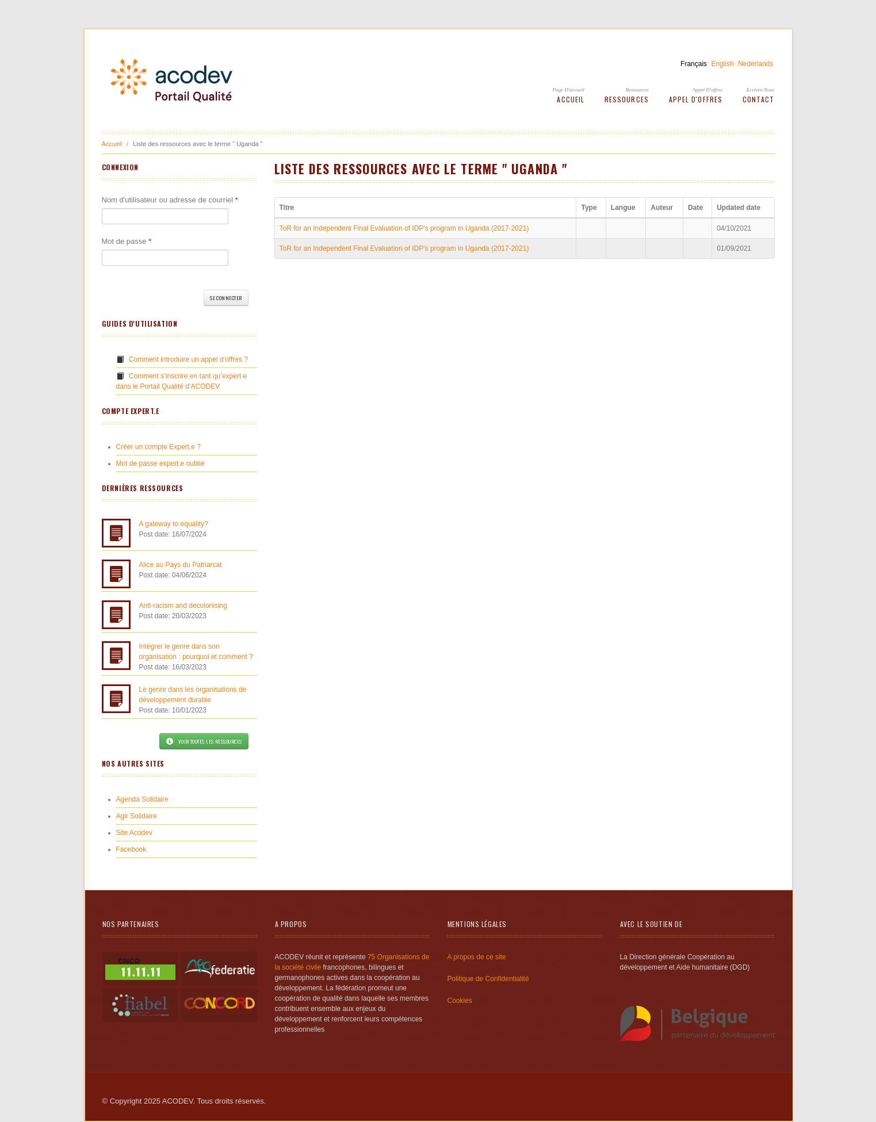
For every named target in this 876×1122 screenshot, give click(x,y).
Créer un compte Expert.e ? (158, 447)
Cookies (459, 1001)
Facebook (131, 849)
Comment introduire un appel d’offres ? (188, 359)
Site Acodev (134, 833)
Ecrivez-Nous (761, 90)
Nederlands (755, 64)
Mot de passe (127, 241)
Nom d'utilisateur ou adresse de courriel (170, 200)
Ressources (637, 90)
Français (693, 64)
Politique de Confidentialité (488, 979)
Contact (759, 99)
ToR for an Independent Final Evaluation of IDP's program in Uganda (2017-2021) (404, 228)
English (722, 64)
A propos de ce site (476, 957)
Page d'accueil (568, 90)
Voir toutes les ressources (204, 741)
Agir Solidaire (136, 816)
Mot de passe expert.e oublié (160, 463)
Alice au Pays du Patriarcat (180, 565)
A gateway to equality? (173, 524)
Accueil (570, 99)
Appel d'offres (707, 90)
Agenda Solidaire (142, 799)
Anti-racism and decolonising (183, 606)
